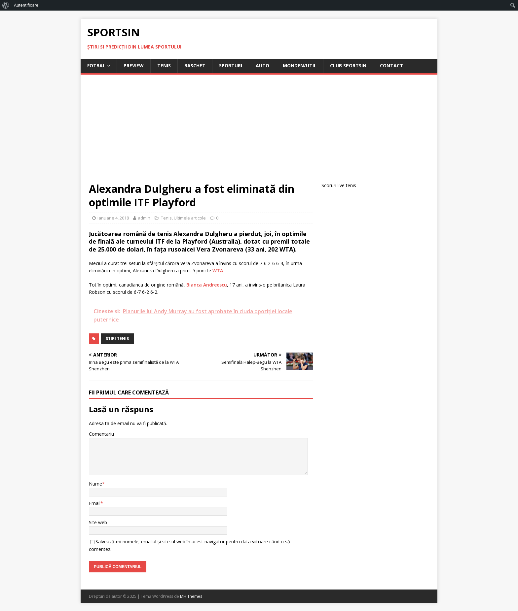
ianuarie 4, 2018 (113, 218)
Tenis (164, 65)
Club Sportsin (348, 65)
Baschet (194, 65)
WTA (217, 270)
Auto (262, 65)
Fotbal (96, 65)
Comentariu (101, 434)
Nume (95, 484)
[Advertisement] (259, 132)
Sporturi (230, 65)
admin (144, 218)
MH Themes (191, 596)
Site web (98, 522)
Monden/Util (299, 65)
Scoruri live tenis (338, 185)
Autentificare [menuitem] (26, 5)
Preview (134, 65)
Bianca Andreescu (206, 285)
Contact (391, 65)
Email (94, 503)
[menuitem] (6, 5)
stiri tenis (117, 338)
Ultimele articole (190, 218)
